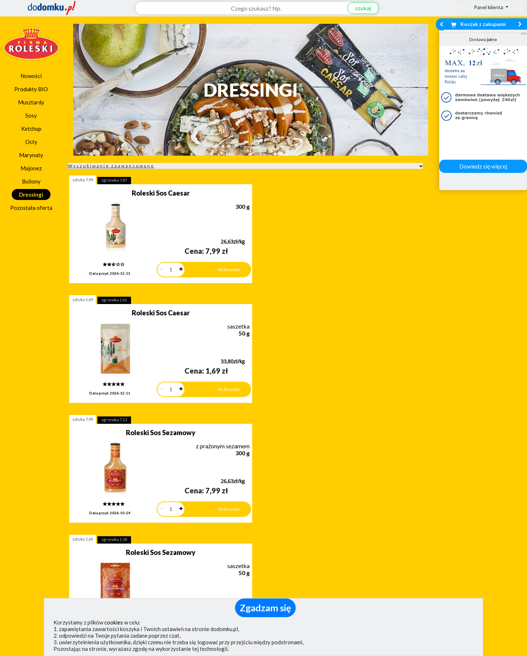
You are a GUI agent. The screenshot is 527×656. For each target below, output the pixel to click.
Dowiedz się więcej (483, 166)
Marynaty (31, 155)
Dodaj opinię (71, 509)
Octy (31, 141)
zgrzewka (114, 180)
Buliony (31, 181)
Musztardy (31, 102)
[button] (23, 477)
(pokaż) (174, 596)
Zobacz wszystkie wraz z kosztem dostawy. (456, 515)
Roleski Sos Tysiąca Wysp (240, 303)
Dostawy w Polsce (328, 515)
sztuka (82, 179)
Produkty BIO (31, 89)
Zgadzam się (265, 607)
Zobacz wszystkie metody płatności (200, 515)
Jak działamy (287, 552)
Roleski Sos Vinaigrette (357, 303)
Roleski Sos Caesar (123, 193)
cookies (113, 622)
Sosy (31, 115)
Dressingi (31, 194)
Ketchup (31, 128)
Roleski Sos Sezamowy (357, 193)
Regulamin (284, 563)
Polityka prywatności (297, 574)
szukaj (358, 7)
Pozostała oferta (31, 207)
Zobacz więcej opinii (75, 522)
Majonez (31, 168)
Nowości (31, 76)
